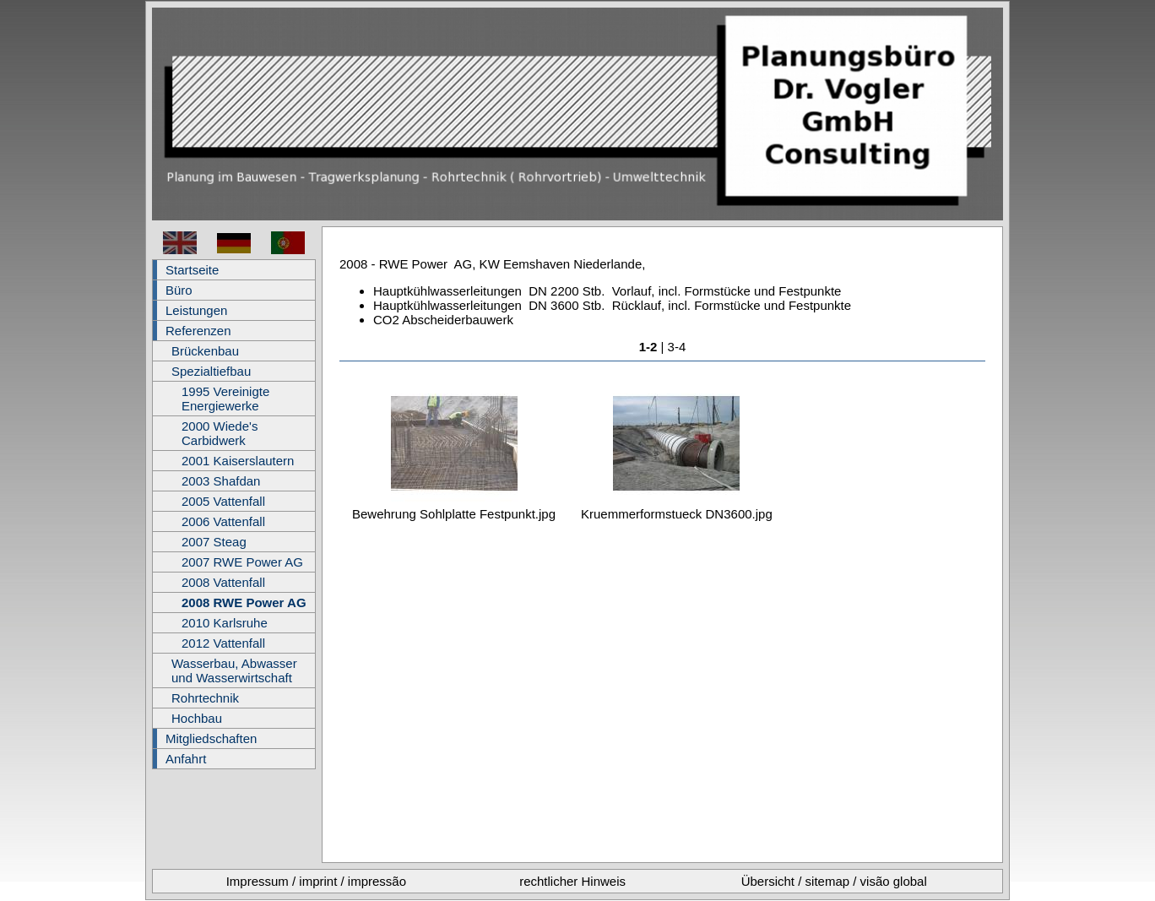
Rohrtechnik (205, 698)
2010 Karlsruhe (225, 623)
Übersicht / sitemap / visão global (834, 881)
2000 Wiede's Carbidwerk (220, 433)
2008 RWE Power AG (244, 602)
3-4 (677, 346)
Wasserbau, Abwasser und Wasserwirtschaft (234, 670)
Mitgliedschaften (211, 738)
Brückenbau (205, 351)
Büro (178, 290)
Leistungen (196, 310)
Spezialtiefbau (211, 371)
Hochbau (196, 718)
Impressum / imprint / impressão (316, 881)
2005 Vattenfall (223, 501)
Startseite (192, 270)
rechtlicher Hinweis (572, 881)
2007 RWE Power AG (242, 562)
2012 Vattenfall (223, 643)
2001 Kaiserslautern (238, 460)
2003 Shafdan (221, 481)
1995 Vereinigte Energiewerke (225, 398)
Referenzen (198, 330)
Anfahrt (185, 759)
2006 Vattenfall (223, 521)
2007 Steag (214, 542)
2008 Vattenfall (223, 582)
